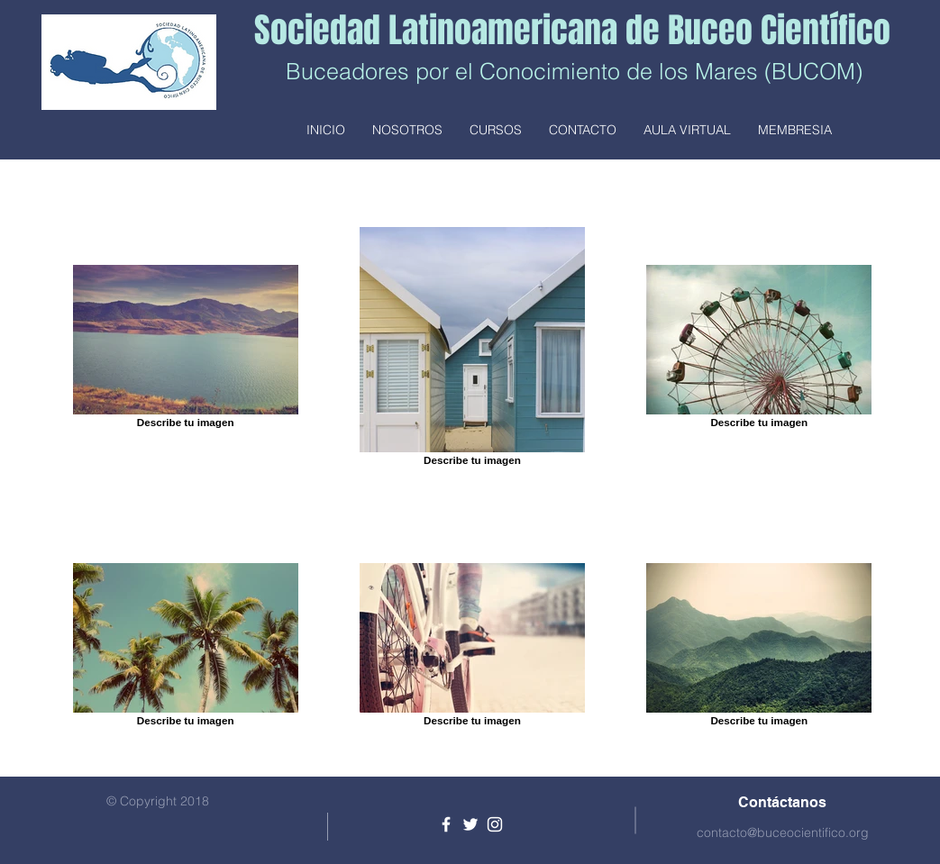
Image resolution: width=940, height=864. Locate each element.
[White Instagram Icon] (495, 824)
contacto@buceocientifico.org (783, 832)
